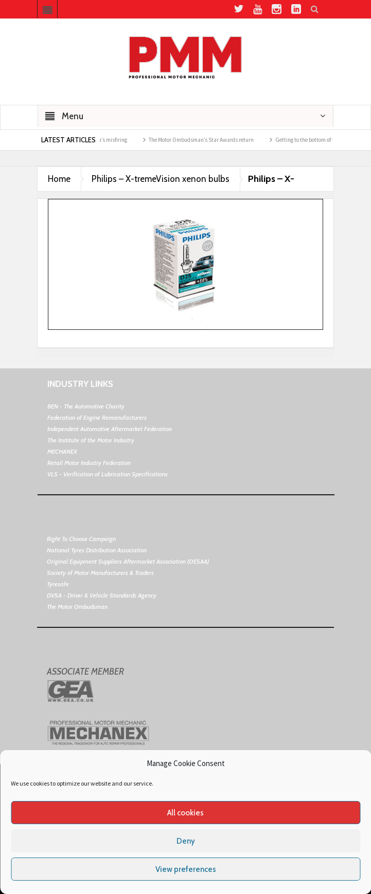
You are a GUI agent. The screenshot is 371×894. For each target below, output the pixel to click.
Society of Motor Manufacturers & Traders (100, 572)
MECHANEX (62, 451)
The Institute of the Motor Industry (90, 440)
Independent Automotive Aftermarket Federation (109, 429)
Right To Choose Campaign (81, 539)
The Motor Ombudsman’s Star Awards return (206, 139)
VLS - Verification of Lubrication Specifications (107, 474)
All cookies (185, 812)
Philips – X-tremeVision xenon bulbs (160, 179)
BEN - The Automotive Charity (86, 406)
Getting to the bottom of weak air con (323, 139)
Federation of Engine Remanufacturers (97, 417)
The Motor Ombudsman (77, 606)
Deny (185, 841)
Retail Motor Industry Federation (89, 463)
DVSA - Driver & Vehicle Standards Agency (101, 595)
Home (59, 179)
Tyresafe (58, 584)
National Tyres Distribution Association (97, 550)
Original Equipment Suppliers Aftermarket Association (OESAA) (128, 561)
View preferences (185, 869)
